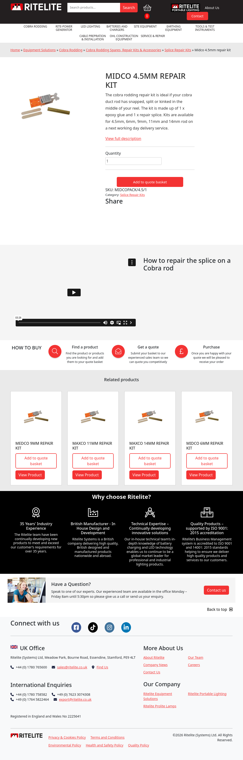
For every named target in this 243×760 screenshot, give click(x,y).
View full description (123, 138)
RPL (186, 7)
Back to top (220, 609)
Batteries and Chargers (117, 28)
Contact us (216, 590)
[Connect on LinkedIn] (126, 627)
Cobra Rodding (35, 26)
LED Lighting (90, 26)
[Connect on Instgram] (110, 627)
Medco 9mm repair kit (34, 445)
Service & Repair (153, 36)
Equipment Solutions (39, 50)
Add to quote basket (150, 182)
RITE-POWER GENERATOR (64, 28)
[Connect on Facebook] (77, 627)
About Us (212, 7)
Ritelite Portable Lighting (207, 693)
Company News (155, 665)
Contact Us (151, 672)
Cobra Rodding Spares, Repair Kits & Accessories (123, 50)
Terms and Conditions (107, 737)
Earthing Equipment (173, 28)
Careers (194, 665)
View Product (30, 474)
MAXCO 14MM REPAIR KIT (149, 445)
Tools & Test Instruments (205, 28)
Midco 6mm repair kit (204, 445)
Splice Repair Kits (178, 50)
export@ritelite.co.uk (75, 699)
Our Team (195, 657)
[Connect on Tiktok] (93, 627)
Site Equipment (145, 26)
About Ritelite (153, 657)
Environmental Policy (64, 745)
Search (129, 7)
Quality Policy (138, 745)
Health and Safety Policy (104, 745)
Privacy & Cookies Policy (67, 737)
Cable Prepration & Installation (92, 37)
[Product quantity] (133, 161)
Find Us (102, 667)
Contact (198, 16)
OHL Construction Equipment (124, 37)
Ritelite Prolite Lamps (159, 706)
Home (15, 50)
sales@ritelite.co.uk (72, 667)
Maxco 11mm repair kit (92, 445)
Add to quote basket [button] (36, 460)
